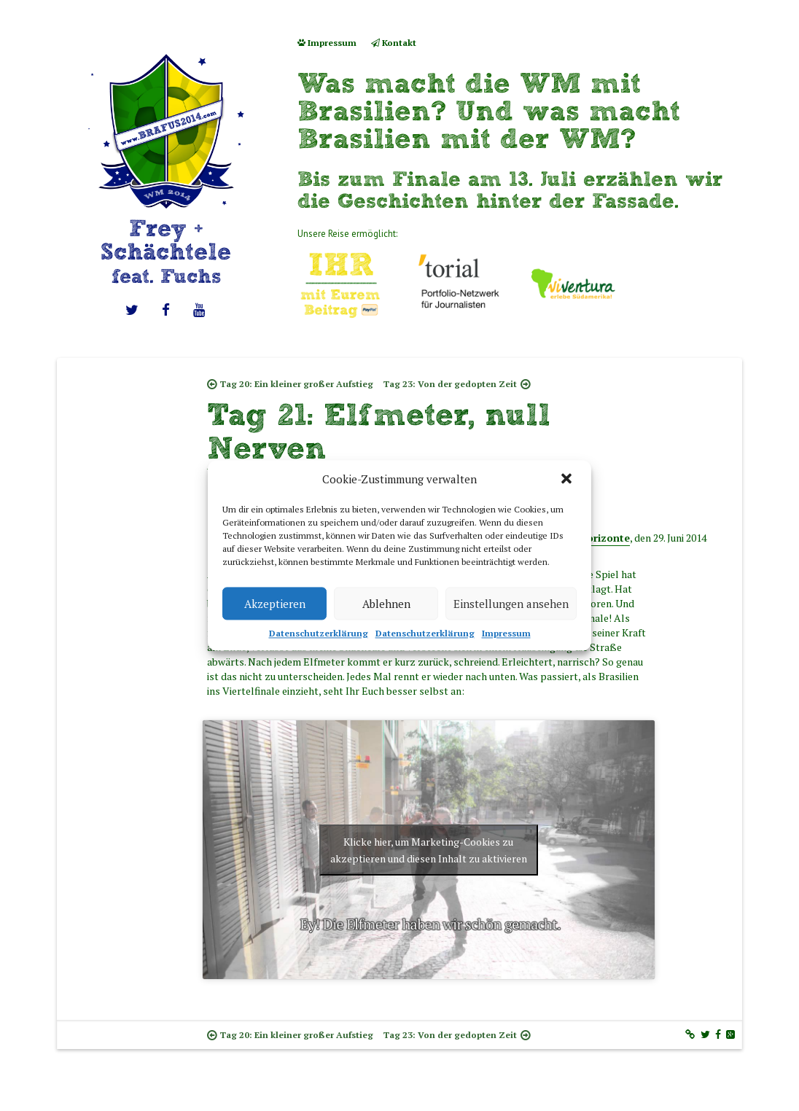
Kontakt (393, 42)
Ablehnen (386, 603)
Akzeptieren (274, 603)
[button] (568, 479)
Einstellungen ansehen (511, 603)
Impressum (506, 633)
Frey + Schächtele (166, 251)
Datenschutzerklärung (318, 633)
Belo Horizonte (592, 538)
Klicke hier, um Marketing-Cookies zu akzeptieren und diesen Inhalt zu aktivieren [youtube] (428, 850)
